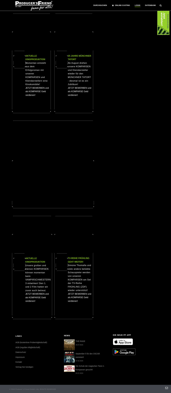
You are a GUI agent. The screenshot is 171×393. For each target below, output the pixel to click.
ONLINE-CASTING (121, 5)
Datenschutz (20, 352)
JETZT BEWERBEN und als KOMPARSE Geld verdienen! (37, 91)
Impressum (20, 357)
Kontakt (18, 362)
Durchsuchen (100, 5)
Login (137, 5)
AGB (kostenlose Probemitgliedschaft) (31, 342)
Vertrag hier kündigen (24, 367)
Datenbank (150, 5)
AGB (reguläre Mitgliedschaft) (27, 347)
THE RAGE (80, 341)
